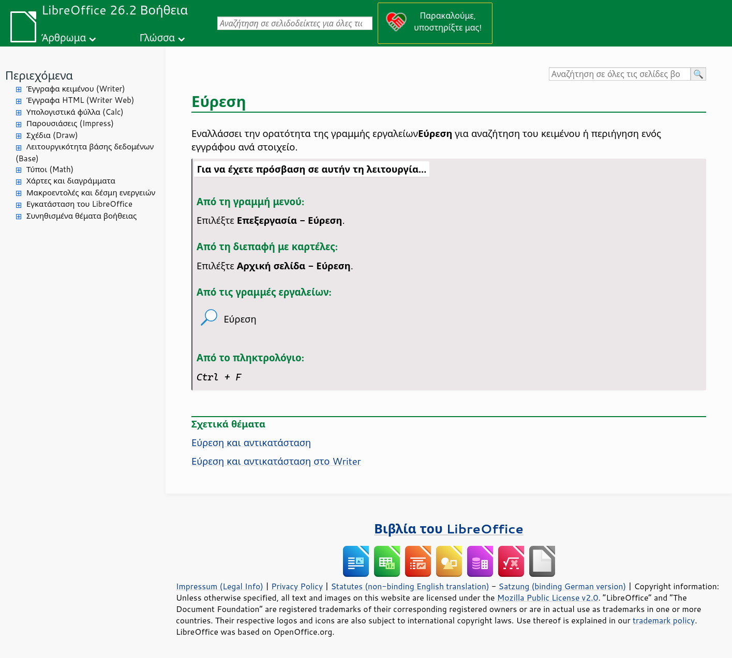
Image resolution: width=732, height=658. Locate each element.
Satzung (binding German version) (562, 586)
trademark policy (664, 620)
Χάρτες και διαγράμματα (70, 180)
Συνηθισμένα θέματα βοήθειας (81, 215)
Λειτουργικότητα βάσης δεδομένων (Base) (85, 152)
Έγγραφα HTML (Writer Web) (80, 100)
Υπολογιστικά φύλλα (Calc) (75, 111)
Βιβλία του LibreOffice (449, 528)
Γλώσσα (157, 37)
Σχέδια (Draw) (52, 135)
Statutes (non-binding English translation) (410, 586)
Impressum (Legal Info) (219, 586)
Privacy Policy (297, 586)
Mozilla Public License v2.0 (548, 597)
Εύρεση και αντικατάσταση (251, 442)
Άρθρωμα (63, 37)
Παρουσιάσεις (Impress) (70, 123)
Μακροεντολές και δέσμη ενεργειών (90, 192)
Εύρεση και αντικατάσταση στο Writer (276, 461)
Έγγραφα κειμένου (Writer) (75, 88)
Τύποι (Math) (49, 169)
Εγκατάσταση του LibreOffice (79, 203)
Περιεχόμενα (39, 75)
